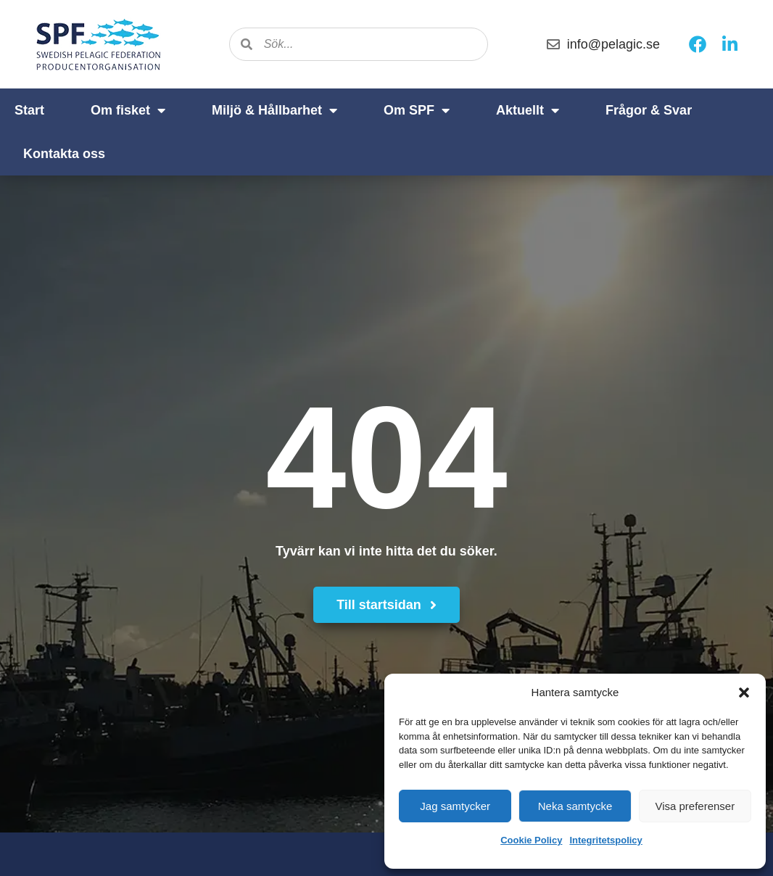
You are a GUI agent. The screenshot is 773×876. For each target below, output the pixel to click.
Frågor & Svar (648, 110)
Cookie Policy (531, 840)
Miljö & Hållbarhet (274, 110)
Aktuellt (527, 110)
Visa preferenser (695, 806)
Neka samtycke (575, 806)
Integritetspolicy (605, 840)
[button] (744, 692)
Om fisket (128, 110)
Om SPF (417, 110)
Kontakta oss (64, 153)
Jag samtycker (455, 806)
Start (29, 110)
